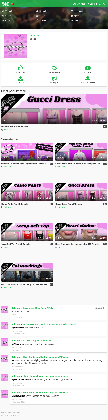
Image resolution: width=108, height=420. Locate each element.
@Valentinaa (18, 344)
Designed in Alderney (10, 413)
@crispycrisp (18, 396)
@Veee (15, 360)
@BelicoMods (19, 327)
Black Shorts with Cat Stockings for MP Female (45, 357)
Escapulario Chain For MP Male (38, 308)
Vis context (17, 315)
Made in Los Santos (10, 415)
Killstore (34, 35)
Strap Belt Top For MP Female (37, 340)
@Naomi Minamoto (21, 379)
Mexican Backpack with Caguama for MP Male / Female (49, 324)
